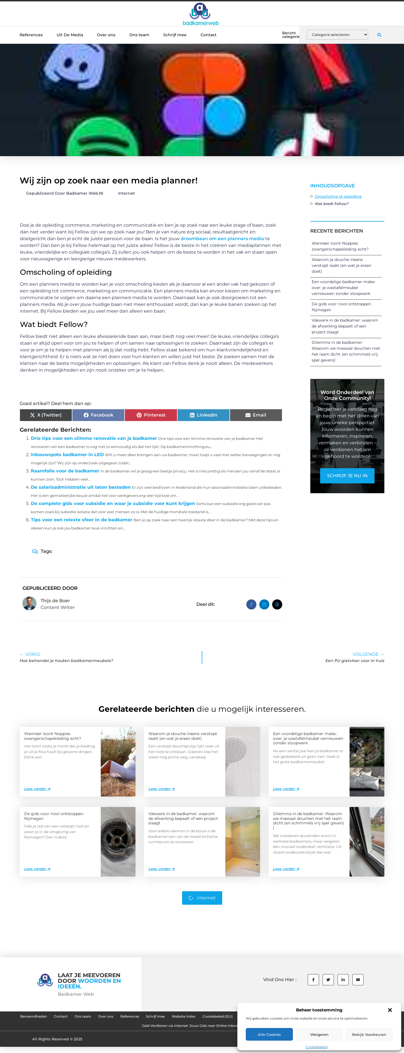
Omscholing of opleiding (338, 196)
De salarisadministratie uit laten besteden (81, 487)
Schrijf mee (175, 34)
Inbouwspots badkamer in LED (67, 454)
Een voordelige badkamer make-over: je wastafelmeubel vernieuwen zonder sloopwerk (344, 287)
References (31, 34)
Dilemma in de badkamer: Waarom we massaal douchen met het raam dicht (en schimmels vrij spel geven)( (308, 820)
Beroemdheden (60, 1017)
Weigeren (319, 1034)
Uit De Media (70, 34)
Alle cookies (269, 1034)
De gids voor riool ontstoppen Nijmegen (53, 816)
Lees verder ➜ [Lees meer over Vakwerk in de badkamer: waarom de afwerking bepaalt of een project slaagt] (161, 868)
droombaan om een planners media (222, 238)
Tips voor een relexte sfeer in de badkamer (81, 519)
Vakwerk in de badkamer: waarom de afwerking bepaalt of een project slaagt (345, 326)
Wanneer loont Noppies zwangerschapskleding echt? (52, 736)
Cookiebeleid (316, 1047)
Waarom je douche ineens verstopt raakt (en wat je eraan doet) (341, 265)
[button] (390, 1010)
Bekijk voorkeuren (369, 1034)
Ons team (139, 34)
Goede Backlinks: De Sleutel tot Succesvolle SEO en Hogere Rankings (122, 1030)
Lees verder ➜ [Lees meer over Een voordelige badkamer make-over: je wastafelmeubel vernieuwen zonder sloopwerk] (286, 788)
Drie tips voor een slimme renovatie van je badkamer (94, 438)
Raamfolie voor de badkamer (65, 471)
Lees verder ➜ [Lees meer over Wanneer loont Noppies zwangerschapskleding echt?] (37, 788)
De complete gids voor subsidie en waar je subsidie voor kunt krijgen (113, 503)
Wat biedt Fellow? (332, 203)
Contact (209, 34)
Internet (126, 193)
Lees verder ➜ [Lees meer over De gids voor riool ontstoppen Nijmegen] (37, 868)
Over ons (106, 34)
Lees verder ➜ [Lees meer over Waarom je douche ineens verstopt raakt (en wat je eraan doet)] (161, 788)
